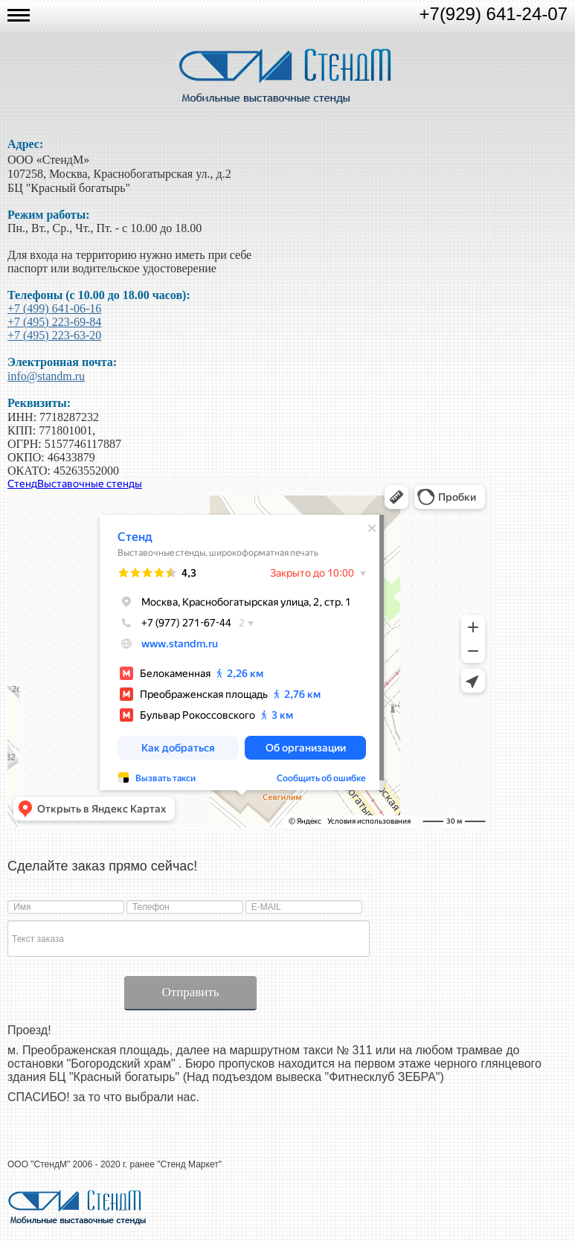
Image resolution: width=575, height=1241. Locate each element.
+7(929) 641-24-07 (494, 14)
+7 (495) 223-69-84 (54, 321)
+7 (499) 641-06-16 (54, 308)
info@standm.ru (46, 376)
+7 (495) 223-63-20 (54, 335)
